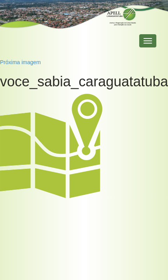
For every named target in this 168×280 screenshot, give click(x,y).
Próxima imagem (20, 62)
